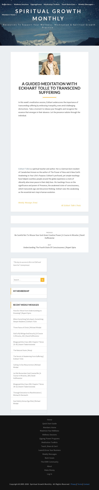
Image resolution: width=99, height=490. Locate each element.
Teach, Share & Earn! (49, 446)
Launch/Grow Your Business (49, 450)
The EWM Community (49, 462)
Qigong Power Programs (49, 438)
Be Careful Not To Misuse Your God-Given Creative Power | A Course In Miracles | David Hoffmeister (49, 235)
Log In (49, 474)
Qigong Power (36, 4)
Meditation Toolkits (52, 4)
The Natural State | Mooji (22, 350)
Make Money (49, 470)
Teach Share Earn (69, 4)
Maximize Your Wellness (49, 430)
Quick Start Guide (49, 423)
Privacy (73, 484)
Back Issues (49, 458)
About (49, 466)
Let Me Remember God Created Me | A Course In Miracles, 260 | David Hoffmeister (27, 375)
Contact (87, 484)
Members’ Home (9, 15)
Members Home (49, 427)
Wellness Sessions (21, 4)
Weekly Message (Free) (27, 202)
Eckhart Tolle (23, 169)
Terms (79, 484)
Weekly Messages (86, 4)
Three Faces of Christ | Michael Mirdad (27, 327)
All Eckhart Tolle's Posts (71, 205)
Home (49, 419)
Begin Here (7, 4)
